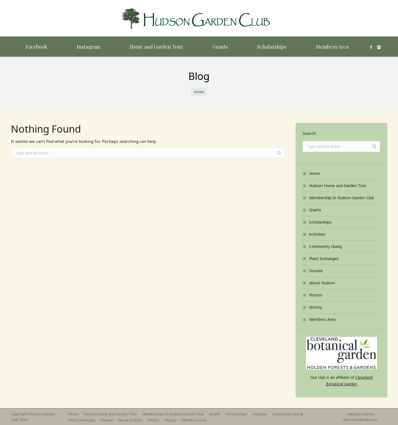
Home (199, 91)
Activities (317, 234)
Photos (315, 295)
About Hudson (322, 282)
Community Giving (325, 246)
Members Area (322, 319)
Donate (316, 270)
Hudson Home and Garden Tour (337, 185)
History (315, 307)
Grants (315, 210)
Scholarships (320, 222)
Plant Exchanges (324, 258)
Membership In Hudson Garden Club (341, 197)
